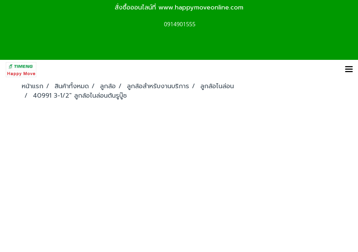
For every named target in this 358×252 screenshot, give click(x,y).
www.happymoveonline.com (200, 7)
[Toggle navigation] (349, 69)
